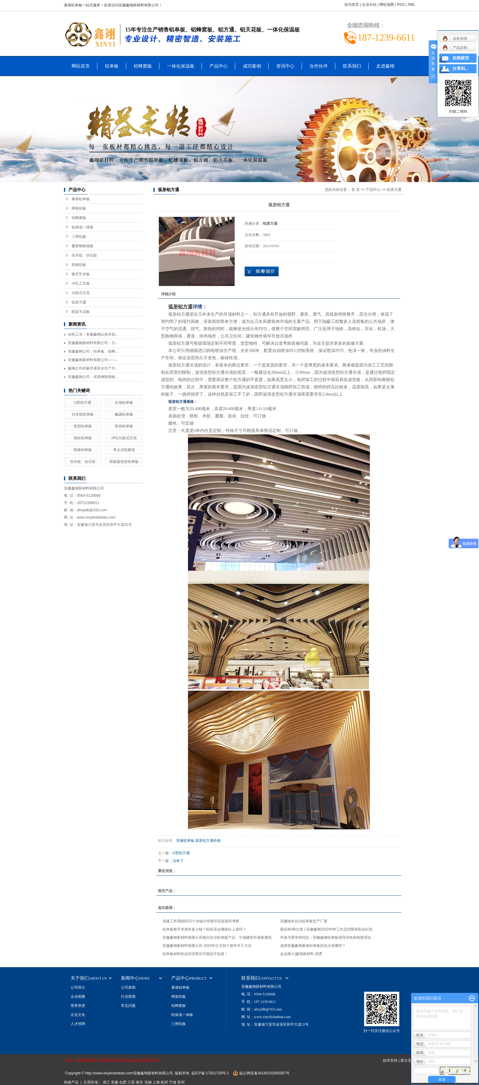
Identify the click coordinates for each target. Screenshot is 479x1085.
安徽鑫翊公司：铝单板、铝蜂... (93, 351)
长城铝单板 (124, 402)
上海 (156, 1082)
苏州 (181, 1082)
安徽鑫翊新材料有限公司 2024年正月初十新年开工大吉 (207, 946)
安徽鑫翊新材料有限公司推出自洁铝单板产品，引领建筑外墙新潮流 (217, 937)
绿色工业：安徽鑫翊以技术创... (93, 334)
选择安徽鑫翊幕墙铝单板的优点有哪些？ (313, 946)
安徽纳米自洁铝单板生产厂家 (303, 921)
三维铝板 (79, 236)
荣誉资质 (78, 1006)
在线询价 (262, 271)
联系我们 (352, 65)
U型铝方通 (82, 402)
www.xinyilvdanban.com (96, 517)
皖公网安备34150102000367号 (265, 1073)
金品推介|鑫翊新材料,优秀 (301, 954)
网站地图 (387, 4)
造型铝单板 (83, 426)
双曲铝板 (79, 265)
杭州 (164, 1082)
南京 (139, 1082)
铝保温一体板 (82, 227)
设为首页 (351, 4)
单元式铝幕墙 (124, 450)
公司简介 (78, 987)
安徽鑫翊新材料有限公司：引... (93, 343)
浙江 (106, 1082)
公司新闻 (128, 987)
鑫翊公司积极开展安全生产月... (93, 368)
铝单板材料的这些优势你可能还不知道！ (195, 954)
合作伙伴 (319, 65)
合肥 (122, 1082)
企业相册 (78, 996)
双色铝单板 (124, 426)
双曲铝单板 (83, 450)
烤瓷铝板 (79, 208)
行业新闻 (128, 996)
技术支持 (390, 1060)
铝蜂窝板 (143, 65)
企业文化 (78, 1015)
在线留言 (460, 58)
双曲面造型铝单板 (124, 462)
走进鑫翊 (385, 65)
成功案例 (252, 65)
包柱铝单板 (83, 438)
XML (411, 4)
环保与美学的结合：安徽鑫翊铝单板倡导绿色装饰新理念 (325, 937)
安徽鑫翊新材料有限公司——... (93, 360)
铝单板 (112, 65)
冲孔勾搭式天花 (124, 438)
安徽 (114, 1082)
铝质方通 (79, 302)
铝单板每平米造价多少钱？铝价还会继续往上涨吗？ (204, 929)
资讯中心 (285, 65)
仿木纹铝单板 (83, 414)
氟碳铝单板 (124, 414)
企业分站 (369, 4)
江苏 (131, 1082)
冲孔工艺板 (81, 283)
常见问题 (128, 1006)
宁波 (172, 1082)
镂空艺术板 (81, 274)
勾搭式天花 (81, 293)
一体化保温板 (180, 65)
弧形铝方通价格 (208, 840)
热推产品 (71, 1082)
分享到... (460, 68)
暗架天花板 (81, 312)
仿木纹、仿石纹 (84, 255)
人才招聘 (78, 1024)
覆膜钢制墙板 (82, 246)
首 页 (355, 189)
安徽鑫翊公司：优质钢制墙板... (93, 377)
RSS (401, 4)
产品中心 (218, 65)
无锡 (148, 1082)
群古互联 (407, 1060)
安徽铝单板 (185, 840)
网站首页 (81, 65)
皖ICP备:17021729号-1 (210, 1073)
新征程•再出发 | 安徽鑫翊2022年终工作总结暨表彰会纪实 (326, 929)
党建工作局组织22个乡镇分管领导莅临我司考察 (200, 921)
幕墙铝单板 (81, 199)
